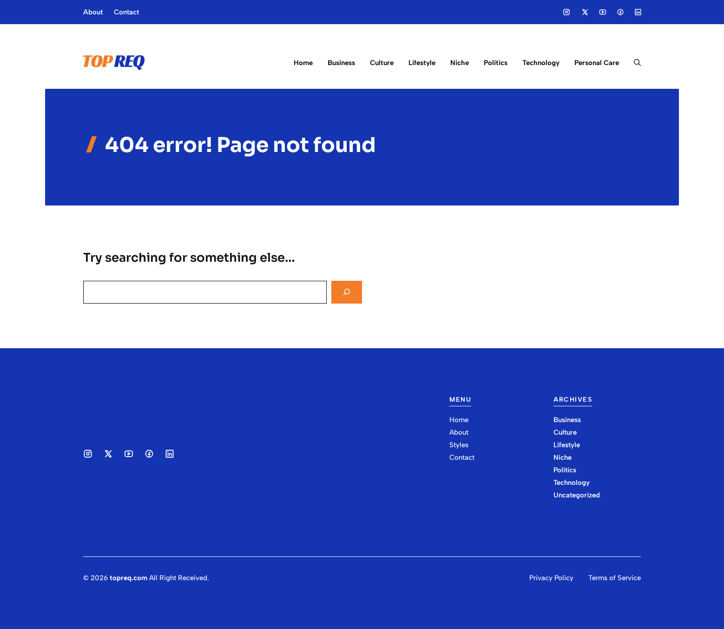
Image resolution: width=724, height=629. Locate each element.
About (93, 12)
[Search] (346, 292)
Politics (495, 63)
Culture (382, 63)
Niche (459, 63)
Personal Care (596, 63)
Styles (458, 445)
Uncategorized (576, 495)
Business (341, 63)
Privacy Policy (551, 578)
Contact (126, 12)
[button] (633, 63)
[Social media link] (566, 12)
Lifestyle (421, 63)
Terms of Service (614, 578)
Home (303, 63)
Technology (540, 63)
